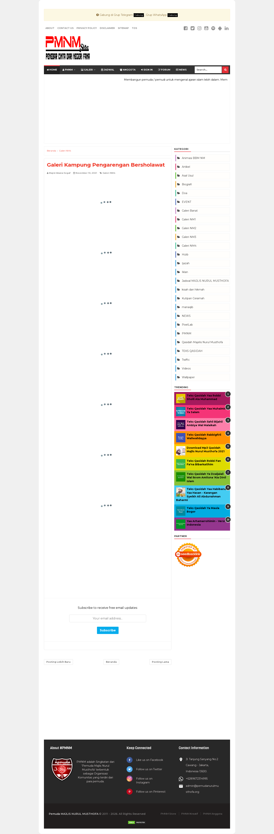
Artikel (186, 166)
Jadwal (107, 69)
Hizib (185, 254)
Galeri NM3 (189, 237)
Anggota (128, 69)
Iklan (185, 272)
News (181, 69)
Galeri (87, 69)
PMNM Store (168, 813)
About (49, 28)
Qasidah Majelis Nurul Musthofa (202, 342)
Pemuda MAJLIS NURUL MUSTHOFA (73, 814)
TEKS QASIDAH (192, 351)
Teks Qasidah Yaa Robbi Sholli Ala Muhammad (204, 397)
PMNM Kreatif (189, 813)
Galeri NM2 (189, 228)
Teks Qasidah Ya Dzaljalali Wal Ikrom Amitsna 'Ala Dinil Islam (206, 477)
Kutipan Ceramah (193, 298)
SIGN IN (147, 69)
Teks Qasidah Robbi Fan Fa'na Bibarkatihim (204, 462)
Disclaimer (107, 28)
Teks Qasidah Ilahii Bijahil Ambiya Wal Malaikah (205, 423)
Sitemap (123, 28)
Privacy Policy (87, 28)
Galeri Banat (190, 210)
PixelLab (187, 324)
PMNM (68, 69)
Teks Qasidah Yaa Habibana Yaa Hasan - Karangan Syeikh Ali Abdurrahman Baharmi (201, 494)
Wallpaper (188, 377)
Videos (186, 368)
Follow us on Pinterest (150, 792)
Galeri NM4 (109, 173)
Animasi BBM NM (193, 158)
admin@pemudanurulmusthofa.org (201, 789)
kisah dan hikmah (193, 289)
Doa (184, 193)
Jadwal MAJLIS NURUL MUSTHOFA (205, 280)
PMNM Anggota (212, 813)
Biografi (187, 184)
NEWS (186, 316)
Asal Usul (187, 175)
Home (52, 69)
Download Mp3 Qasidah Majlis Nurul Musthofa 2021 (205, 449)
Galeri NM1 (189, 219)
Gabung (139, 15)
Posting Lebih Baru (58, 661)
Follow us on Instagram (144, 780)
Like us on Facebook (149, 760)
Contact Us (65, 28)
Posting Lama (160, 661)
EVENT (186, 202)
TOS (134, 28)
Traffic (186, 359)
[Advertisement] (137, 114)
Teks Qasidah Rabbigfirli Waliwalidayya (204, 436)
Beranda (111, 661)
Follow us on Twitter (149, 769)
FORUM (164, 69)
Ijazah (185, 263)
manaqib (187, 307)
